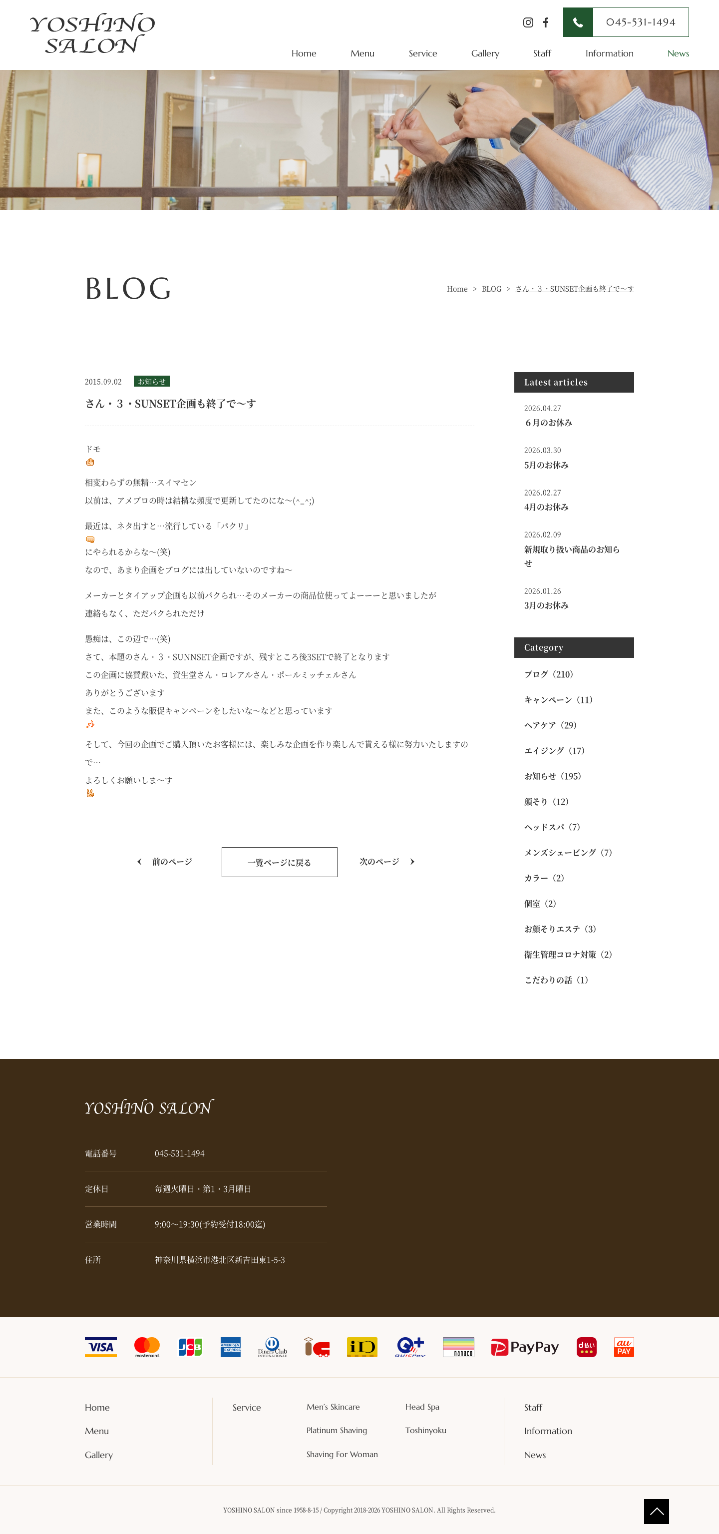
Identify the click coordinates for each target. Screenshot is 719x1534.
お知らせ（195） (555, 776)
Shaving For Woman (342, 1454)
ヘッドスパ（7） (554, 827)
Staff (542, 53)
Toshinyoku (425, 1430)
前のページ (172, 861)
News (678, 53)
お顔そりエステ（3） (562, 929)
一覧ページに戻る (280, 862)
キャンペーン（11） (560, 699)
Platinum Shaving (337, 1430)
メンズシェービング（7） (570, 852)
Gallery (485, 53)
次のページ (379, 861)
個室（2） (542, 903)
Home (304, 53)
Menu (362, 53)
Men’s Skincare (333, 1407)
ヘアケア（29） (552, 725)
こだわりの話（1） (558, 980)
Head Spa (422, 1407)
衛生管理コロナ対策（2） (570, 954)
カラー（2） (546, 878)
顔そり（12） (548, 801)
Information (610, 53)
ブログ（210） (551, 674)
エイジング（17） (556, 750)
